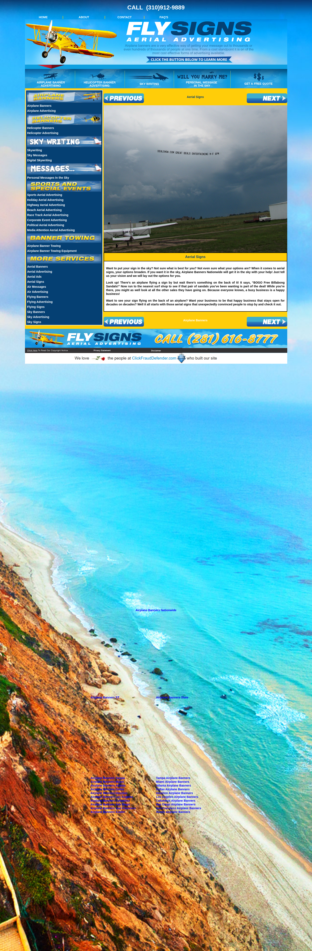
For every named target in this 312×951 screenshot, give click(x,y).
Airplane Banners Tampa (107, 778)
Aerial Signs (35, 281)
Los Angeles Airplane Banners (177, 797)
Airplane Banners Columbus (110, 800)
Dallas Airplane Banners (173, 789)
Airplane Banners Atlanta (107, 785)
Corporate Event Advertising (47, 220)
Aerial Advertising (39, 271)
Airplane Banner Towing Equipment (52, 251)
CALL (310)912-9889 (156, 7)
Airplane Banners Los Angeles (111, 797)
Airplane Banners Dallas (107, 789)
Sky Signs (34, 322)
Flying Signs (35, 307)
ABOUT (84, 17)
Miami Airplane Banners (172, 781)
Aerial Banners (37, 266)
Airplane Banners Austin (107, 812)
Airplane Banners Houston (109, 793)
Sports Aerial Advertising (44, 195)
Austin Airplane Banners (173, 812)
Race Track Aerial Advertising (47, 215)
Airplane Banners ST (104, 697)
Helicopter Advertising (42, 133)
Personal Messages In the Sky (48, 177)
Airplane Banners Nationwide (156, 610)
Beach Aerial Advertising (44, 210)
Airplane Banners (39, 105)
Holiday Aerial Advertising (45, 200)
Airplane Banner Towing (44, 246)
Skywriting (34, 150)
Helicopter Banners (40, 128)
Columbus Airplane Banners (176, 800)
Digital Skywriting (39, 160)
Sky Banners (36, 312)
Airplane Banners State (172, 697)
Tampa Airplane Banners (173, 778)
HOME (43, 17)
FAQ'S (163, 17)
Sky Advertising (38, 317)
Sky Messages (37, 155)
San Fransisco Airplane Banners (178, 808)
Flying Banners (37, 296)
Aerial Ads (34, 276)
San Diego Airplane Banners (176, 804)
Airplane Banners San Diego (110, 804)
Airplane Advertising (41, 110)
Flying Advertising (40, 302)
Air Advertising (37, 291)
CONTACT (124, 17)
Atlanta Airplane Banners (173, 785)
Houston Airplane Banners (174, 793)
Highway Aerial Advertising (46, 205)
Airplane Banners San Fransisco (113, 808)
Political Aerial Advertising (45, 225)
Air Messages (36, 286)
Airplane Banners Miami (107, 781)
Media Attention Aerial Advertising (51, 230)
